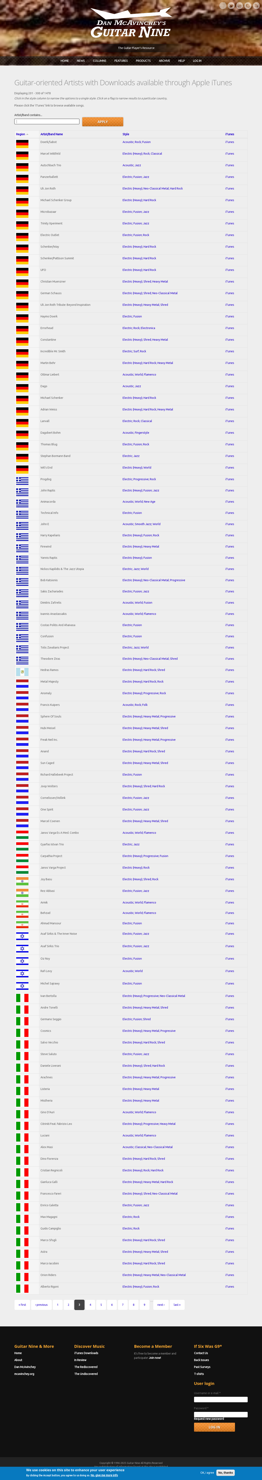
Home (65, 60)
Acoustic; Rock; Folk (135, 704)
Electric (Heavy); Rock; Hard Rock (143, 1170)
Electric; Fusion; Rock (136, 235)
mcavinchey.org (24, 1374)
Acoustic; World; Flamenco (139, 374)
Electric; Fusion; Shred (137, 1019)
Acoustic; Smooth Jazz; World (141, 524)
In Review (80, 1360)
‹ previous (41, 1304)
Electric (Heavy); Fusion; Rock (141, 535)
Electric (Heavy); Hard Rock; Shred (144, 670)
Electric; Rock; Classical (137, 421)
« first (22, 1304)
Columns (99, 60)
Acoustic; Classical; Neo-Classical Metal (148, 1147)
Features (121, 60)
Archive (164, 60)
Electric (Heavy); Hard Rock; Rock (143, 681)
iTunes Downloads (86, 1353)
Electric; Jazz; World (136, 569)
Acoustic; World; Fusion (137, 602)
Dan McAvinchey (25, 1367)
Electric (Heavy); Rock (136, 867)
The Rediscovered (85, 1367)
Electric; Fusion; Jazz (136, 176)
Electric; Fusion (132, 316)
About (18, 1360)
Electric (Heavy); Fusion (137, 557)
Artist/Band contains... (28, 115)
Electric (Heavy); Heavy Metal (141, 546)
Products (143, 60)
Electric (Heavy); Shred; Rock (140, 879)
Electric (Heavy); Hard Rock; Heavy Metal (148, 363)
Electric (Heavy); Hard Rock (139, 200)
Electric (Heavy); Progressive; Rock (144, 693)
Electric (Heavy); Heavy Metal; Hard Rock (148, 1182)
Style (126, 134)
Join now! (155, 1357)
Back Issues (201, 1360)
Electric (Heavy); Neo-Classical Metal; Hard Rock (153, 188)
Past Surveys (202, 1367)
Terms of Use (152, 1470)
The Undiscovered (86, 1374)
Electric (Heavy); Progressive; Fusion (145, 856)
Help (181, 60)
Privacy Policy (180, 1470)
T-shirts (199, 1374)
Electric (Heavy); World (137, 467)
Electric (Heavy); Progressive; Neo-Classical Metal (154, 996)
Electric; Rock (131, 1216)
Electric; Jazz (131, 456)
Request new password (209, 1418)
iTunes (229, 134)
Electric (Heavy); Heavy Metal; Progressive (149, 716)
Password (201, 1408)
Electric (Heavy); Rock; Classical (142, 153)
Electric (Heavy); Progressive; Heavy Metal (149, 1123)
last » (177, 1304)
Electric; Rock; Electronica (139, 328)
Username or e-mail (207, 1393)
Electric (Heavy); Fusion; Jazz (141, 490)
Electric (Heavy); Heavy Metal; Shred (145, 304)
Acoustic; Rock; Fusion (137, 142)
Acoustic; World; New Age (139, 501)
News (81, 60)
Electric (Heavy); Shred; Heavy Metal (145, 281)
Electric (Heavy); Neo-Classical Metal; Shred (150, 658)
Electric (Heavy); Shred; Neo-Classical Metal (150, 293)
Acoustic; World (133, 971)
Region (22, 134)
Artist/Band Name (52, 134)
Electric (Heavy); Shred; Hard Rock (144, 786)
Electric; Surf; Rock (134, 351)
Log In (197, 60)
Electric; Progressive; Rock (139, 479)
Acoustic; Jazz (132, 165)
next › (161, 1304)
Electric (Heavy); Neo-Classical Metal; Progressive (154, 580)
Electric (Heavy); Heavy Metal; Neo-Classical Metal (154, 1275)
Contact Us (201, 1353)
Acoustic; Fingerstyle (136, 432)
